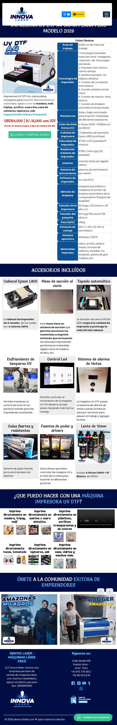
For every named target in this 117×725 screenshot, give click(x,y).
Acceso (78, 14)
